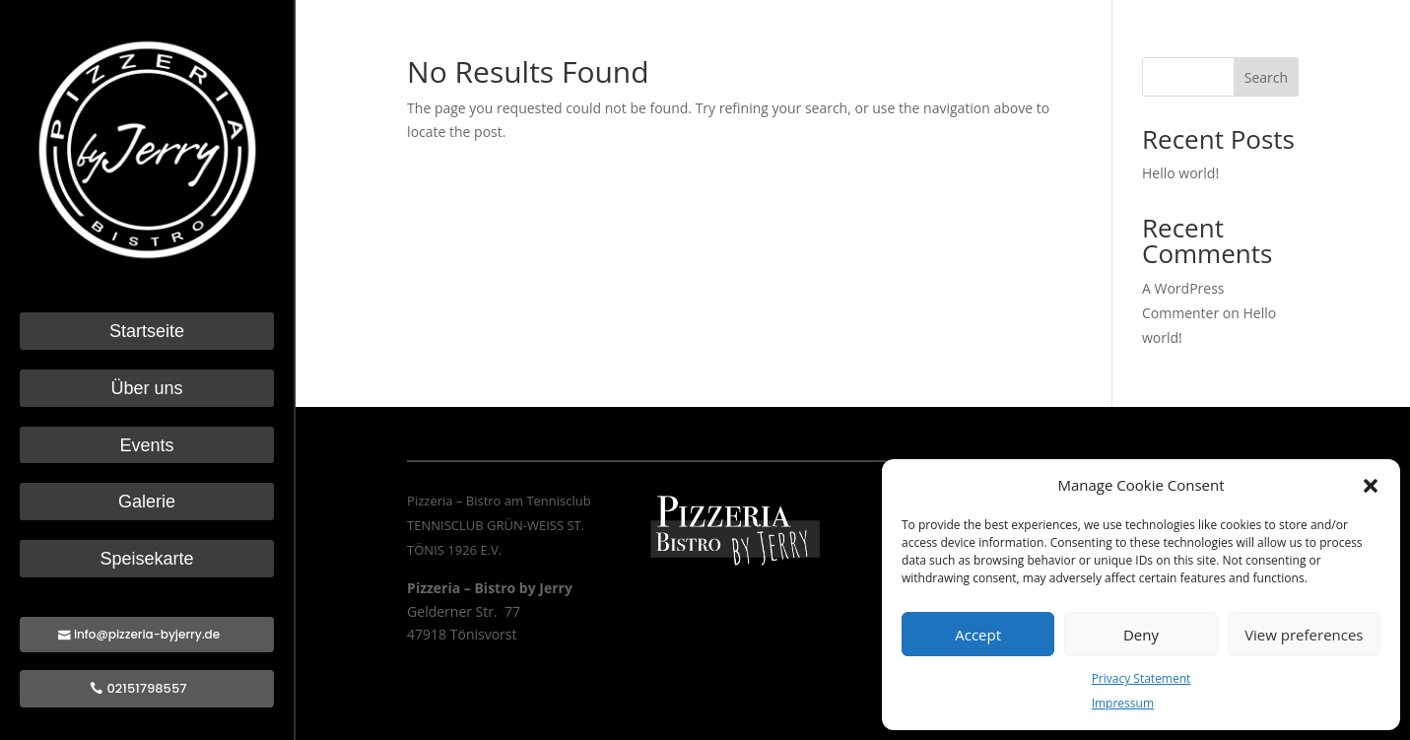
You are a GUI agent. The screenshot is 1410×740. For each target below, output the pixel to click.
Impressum (1123, 703)
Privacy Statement (1141, 678)
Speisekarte (146, 559)
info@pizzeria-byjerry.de (147, 634)
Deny (1141, 634)
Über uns (146, 388)
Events (146, 446)
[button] (1370, 486)
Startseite (146, 331)
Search (1266, 77)
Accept (978, 634)
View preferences (1303, 634)
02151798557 (147, 688)
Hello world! (1180, 173)
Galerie (146, 502)
